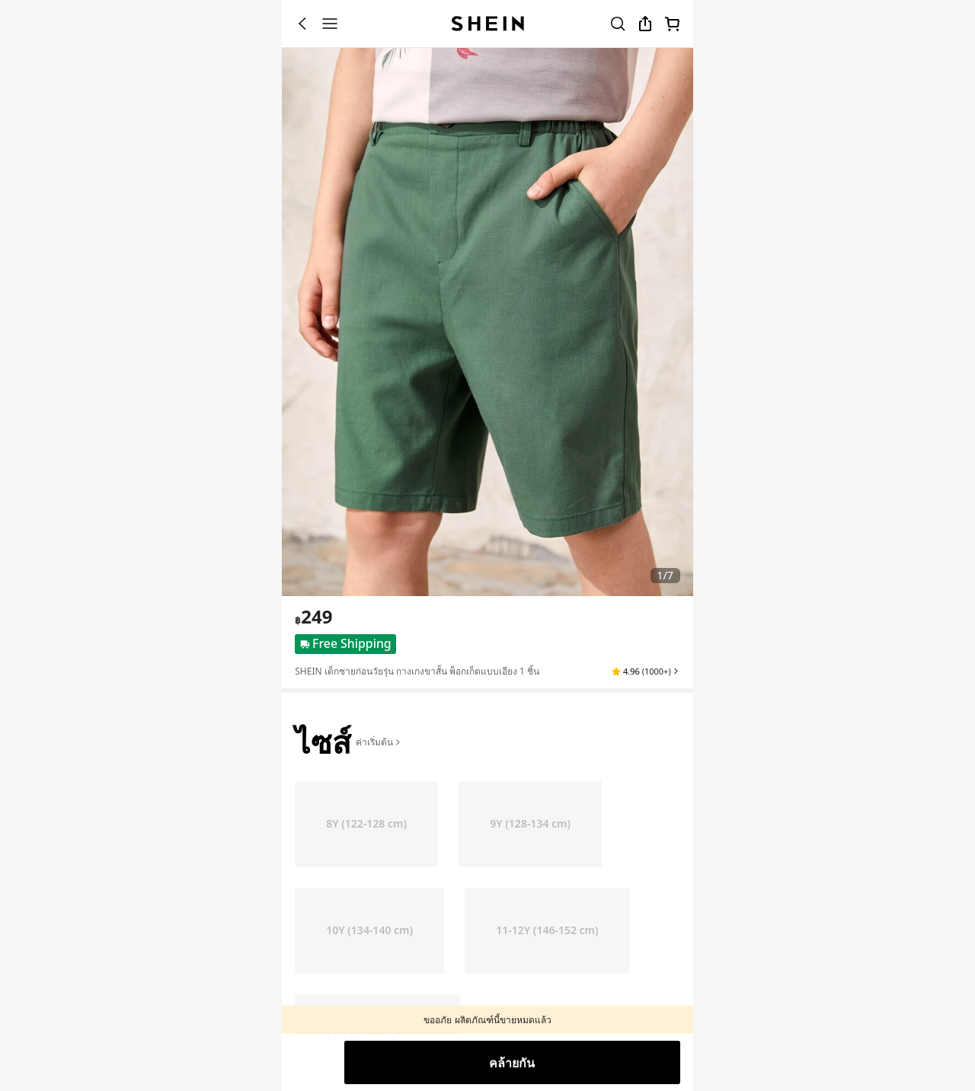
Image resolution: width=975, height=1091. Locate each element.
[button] (645, 671)
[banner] (487, 322)
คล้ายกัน (512, 1062)
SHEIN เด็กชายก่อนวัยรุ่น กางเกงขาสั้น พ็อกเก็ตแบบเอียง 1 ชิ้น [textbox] (417, 671)
